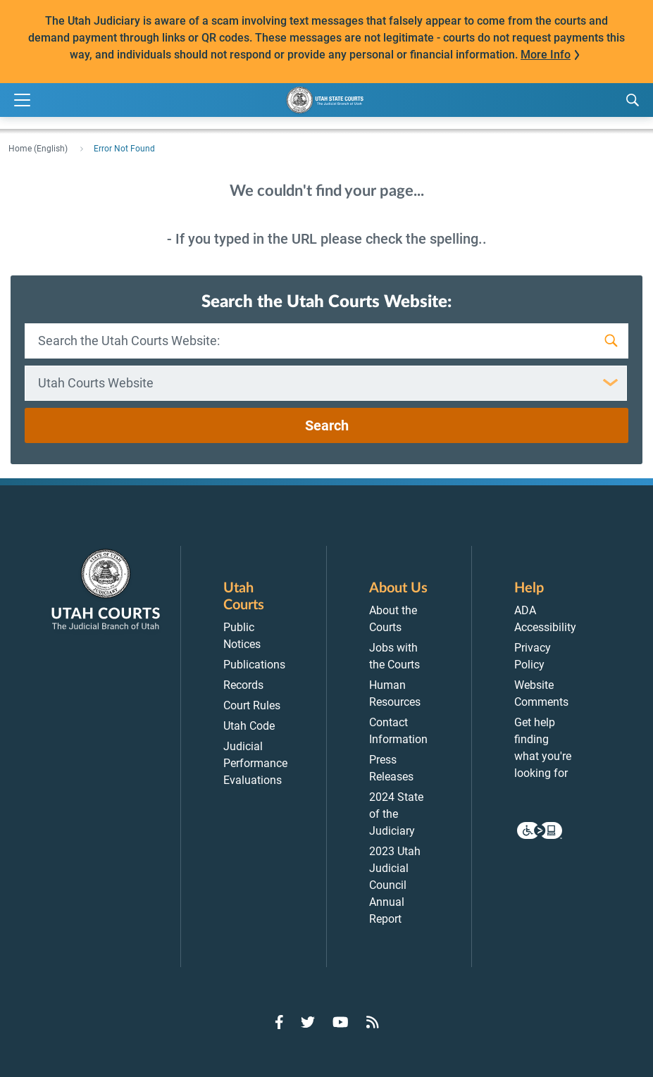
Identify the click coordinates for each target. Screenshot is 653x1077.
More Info (546, 54)
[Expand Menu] (22, 100)
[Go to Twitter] (308, 1022)
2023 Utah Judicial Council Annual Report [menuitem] (395, 885)
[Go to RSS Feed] (372, 1022)
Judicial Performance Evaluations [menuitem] (255, 763)
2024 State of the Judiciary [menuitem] (396, 814)
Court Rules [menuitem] (251, 705)
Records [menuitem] (243, 685)
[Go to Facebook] (279, 1022)
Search (327, 425)
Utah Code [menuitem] (249, 726)
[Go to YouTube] (341, 1022)
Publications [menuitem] (254, 664)
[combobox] (326, 383)
